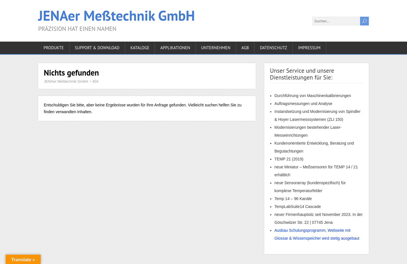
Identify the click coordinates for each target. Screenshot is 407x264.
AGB (245, 47)
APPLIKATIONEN (175, 47)
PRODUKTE (54, 47)
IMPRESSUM (309, 47)
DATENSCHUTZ (273, 47)
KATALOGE (140, 47)
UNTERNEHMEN (215, 47)
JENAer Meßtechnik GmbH (116, 15)
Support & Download (97, 47)
